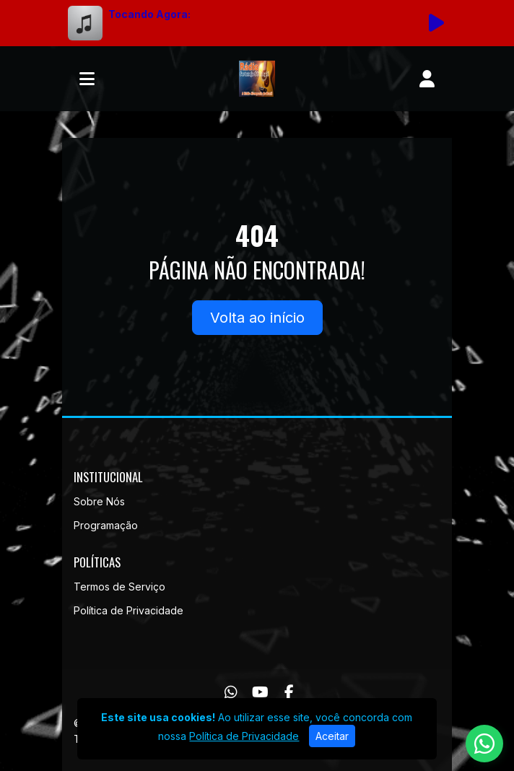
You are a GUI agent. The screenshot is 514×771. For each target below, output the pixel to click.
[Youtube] (260, 692)
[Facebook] (289, 692)
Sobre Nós (99, 501)
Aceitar (332, 736)
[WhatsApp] (231, 692)
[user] (427, 78)
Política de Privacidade (128, 610)
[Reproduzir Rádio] (436, 23)
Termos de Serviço (119, 586)
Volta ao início (257, 317)
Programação (106, 525)
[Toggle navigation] (87, 78)
